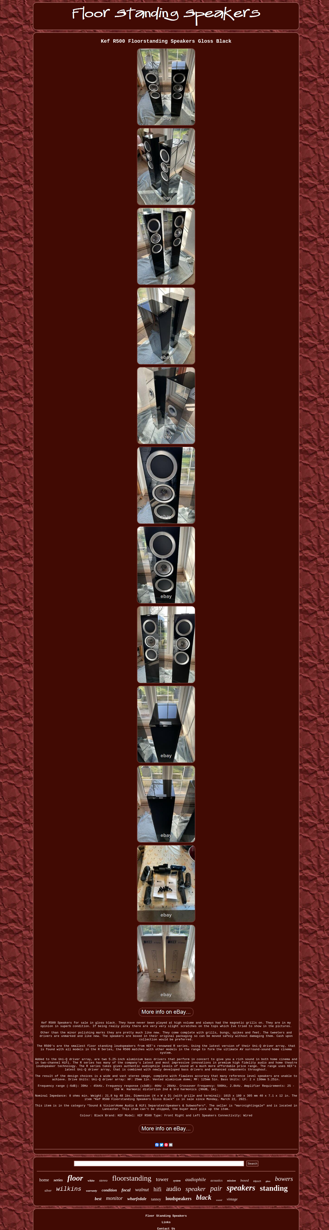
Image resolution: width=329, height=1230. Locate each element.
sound (219, 1200)
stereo (103, 1180)
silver (48, 1190)
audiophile (195, 1179)
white (91, 1180)
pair (216, 1188)
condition (109, 1190)
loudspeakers (178, 1198)
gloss (268, 1181)
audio (173, 1188)
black (203, 1197)
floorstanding (131, 1178)
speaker (195, 1188)
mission (231, 1180)
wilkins (68, 1189)
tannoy (156, 1199)
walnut (142, 1189)
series (58, 1180)
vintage (232, 1199)
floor (75, 1178)
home (44, 1179)
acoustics (216, 1180)
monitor (114, 1198)
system (177, 1180)
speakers (241, 1187)
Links (166, 1222)
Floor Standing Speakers (166, 1216)
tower (162, 1179)
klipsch (257, 1181)
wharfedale (137, 1198)
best (98, 1198)
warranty (91, 1190)
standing (274, 1188)
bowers (284, 1178)
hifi (157, 1189)
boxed (244, 1180)
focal (125, 1190)
